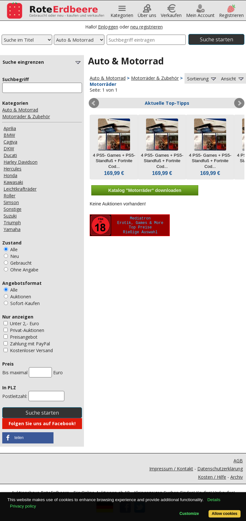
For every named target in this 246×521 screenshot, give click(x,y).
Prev (94, 103)
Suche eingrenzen (42, 62)
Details (213, 499)
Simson (11, 202)
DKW (9, 148)
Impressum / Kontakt (171, 469)
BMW (9, 135)
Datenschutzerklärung (220, 469)
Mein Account (200, 13)
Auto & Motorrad (20, 110)
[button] (27, 437)
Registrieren (231, 13)
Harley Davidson (20, 162)
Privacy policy (23, 506)
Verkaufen (171, 13)
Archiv (236, 477)
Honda (10, 175)
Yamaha (12, 229)
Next (239, 103)
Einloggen (108, 27)
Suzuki (10, 216)
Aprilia (10, 128)
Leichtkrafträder (20, 189)
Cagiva (10, 142)
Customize (189, 513)
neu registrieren (146, 27)
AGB (238, 461)
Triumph (12, 222)
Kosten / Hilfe (212, 477)
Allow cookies (224, 513)
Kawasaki (13, 182)
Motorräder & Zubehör (26, 116)
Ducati (10, 155)
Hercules (12, 169)
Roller (9, 196)
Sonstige (12, 209)
